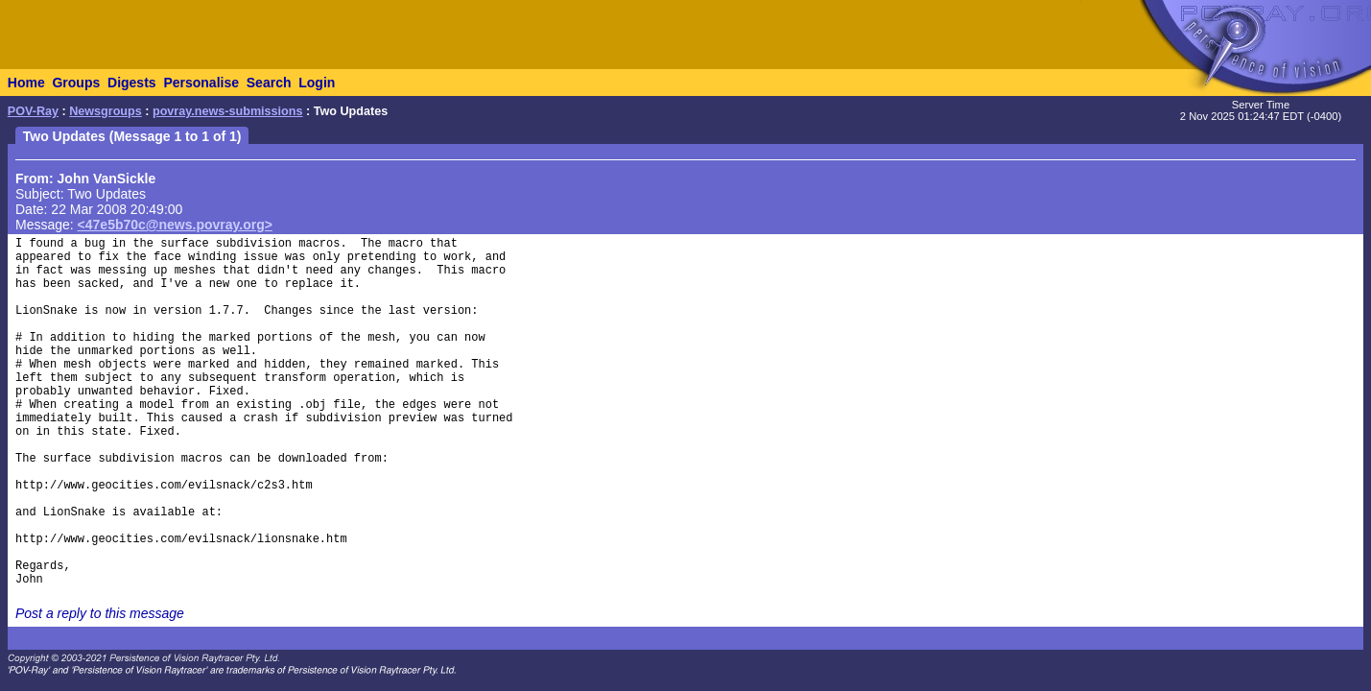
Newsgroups (105, 111)
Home (26, 82)
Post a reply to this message (99, 613)
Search (269, 82)
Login (316, 82)
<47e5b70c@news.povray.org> (175, 224)
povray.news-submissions (228, 111)
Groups (76, 82)
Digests (131, 82)
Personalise (201, 82)
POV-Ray (33, 111)
